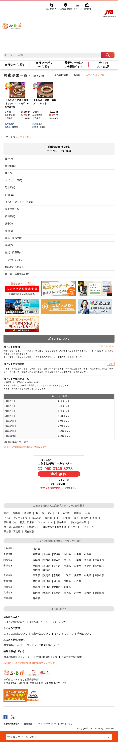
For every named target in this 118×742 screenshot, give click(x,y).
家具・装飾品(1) (13, 238)
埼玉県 (67, 560)
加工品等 (36, 518)
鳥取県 (36, 581)
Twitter (13, 717)
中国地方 (7, 581)
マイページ (78, 6)
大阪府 (67, 575)
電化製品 (29, 531)
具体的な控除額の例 (71, 657)
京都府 (56, 575)
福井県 (67, 565)
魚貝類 (27, 513)
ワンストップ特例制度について (43, 645)
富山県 (46, 565)
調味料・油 (10, 522)
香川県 (46, 587)
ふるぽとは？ (59, 622)
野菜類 (77, 513)
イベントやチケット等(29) (19, 202)
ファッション (45, 522)
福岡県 (36, 592)
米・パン (46, 513)
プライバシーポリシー (46, 724)
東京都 (87, 560)
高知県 (67, 587)
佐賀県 (46, 592)
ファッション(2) (13, 259)
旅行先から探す (14, 65)
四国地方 (7, 586)
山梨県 (77, 565)
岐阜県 (98, 565)
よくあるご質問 (66, 6)
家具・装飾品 (81, 518)
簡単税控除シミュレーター (18, 657)
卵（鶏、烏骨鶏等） (14, 526)
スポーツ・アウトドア (82, 526)
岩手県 (46, 554)
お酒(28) (9, 194)
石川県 (56, 565)
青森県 (36, 554)
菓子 (58, 518)
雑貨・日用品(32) (14, 252)
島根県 (46, 581)
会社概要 (28, 724)
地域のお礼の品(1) (14, 267)
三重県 (36, 575)
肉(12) (8, 173)
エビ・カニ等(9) (13, 180)
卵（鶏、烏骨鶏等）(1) (17, 274)
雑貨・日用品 (27, 522)
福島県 (87, 554)
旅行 (6, 513)
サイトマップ (67, 724)
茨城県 (36, 560)
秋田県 (67, 554)
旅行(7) (9, 158)
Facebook (5, 717)
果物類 (16, 513)
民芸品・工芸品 (12, 531)
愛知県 (46, 569)
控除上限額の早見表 (46, 657)
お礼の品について (41, 633)
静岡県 (36, 569)
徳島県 (36, 587)
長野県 (87, 565)
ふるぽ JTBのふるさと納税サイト (12, 23)
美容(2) (9, 245)
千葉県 (77, 560)
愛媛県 (56, 587)
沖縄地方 (7, 598)
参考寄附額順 (61, 75)
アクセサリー (27, 137)
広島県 (67, 581)
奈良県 (87, 575)
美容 (94, 518)
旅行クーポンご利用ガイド (74, 65)
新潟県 (36, 565)
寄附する (88, 6)
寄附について (84, 633)
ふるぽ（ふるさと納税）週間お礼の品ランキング (29, 663)
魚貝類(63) (10, 165)
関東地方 (7, 559)
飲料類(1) (10, 216)
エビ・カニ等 (63, 513)
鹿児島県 (99, 592)
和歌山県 (99, 575)
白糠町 (15, 127)
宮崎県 (87, 592)
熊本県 (67, 592)
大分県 (77, 592)
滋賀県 (46, 575)
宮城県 (56, 554)
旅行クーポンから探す (44, 65)
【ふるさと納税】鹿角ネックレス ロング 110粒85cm (17, 103)
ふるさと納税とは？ (14, 622)
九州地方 (7, 592)
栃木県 (46, 560)
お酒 (87, 513)
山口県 (77, 581)
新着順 (77, 75)
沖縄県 (36, 598)
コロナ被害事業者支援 (54, 526)
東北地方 (7, 554)
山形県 (77, 554)
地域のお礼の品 (78, 522)
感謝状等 (61, 522)
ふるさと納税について (15, 633)
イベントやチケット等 (15, 518)
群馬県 (56, 560)
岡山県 (56, 581)
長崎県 (56, 592)
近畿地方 (7, 575)
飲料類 (48, 518)
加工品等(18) (12, 209)
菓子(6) (9, 223)
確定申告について (13, 645)
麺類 (67, 518)
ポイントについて (63, 633)
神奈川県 (99, 560)
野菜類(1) (10, 187)
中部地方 (7, 565)
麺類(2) (9, 230)
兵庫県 (77, 575)
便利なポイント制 (38, 622)
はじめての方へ (52, 6)
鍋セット (34, 526)
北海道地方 (10, 124)
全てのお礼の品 (103, 65)
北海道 (8, 127)
